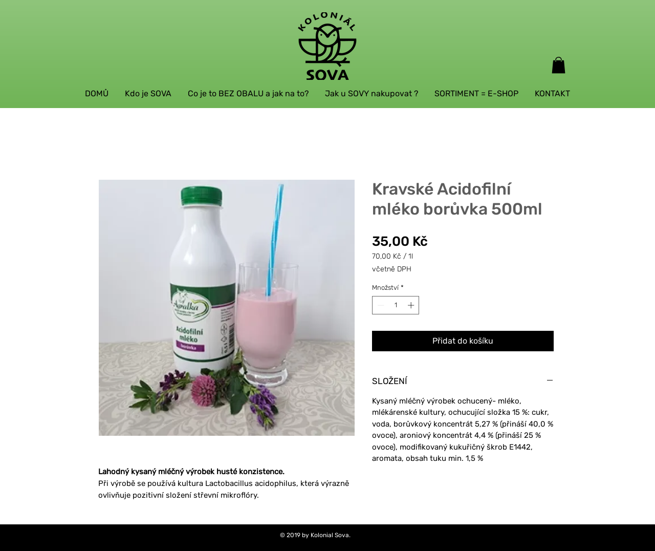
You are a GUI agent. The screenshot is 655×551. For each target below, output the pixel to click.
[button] (558, 65)
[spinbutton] (396, 305)
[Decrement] (380, 305)
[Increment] (412, 305)
